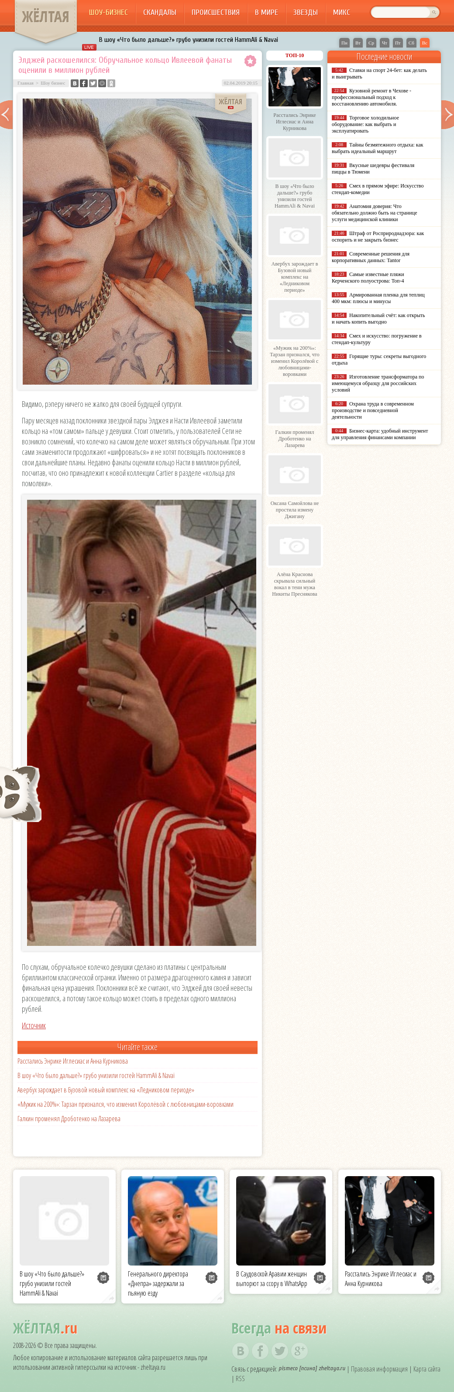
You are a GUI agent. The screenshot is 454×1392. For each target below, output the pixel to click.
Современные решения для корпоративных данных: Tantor (370, 257)
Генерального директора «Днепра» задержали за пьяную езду (158, 1283)
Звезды (305, 12)
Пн (344, 42)
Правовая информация (379, 1369)
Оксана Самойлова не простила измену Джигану (295, 509)
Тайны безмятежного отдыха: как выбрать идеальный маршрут (377, 148)
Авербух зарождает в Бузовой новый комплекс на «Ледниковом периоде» (105, 1090)
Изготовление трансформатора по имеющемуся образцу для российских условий (378, 383)
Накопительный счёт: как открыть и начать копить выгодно (378, 318)
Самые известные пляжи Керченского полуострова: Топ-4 (368, 277)
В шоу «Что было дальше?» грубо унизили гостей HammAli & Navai (188, 40)
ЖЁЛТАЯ (45, 17)
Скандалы (159, 12)
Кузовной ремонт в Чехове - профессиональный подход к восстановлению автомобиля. (371, 97)
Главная (25, 82)
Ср (371, 42)
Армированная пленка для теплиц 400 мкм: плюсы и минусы (378, 298)
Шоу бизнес (53, 82)
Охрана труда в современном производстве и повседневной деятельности (373, 410)
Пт (398, 42)
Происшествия (216, 12)
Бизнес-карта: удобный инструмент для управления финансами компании (380, 434)
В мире (266, 12)
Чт (384, 42)
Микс (341, 12)
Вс (424, 42)
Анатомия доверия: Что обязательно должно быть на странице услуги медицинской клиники (374, 212)
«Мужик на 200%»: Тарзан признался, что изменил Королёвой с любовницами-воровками (125, 1104)
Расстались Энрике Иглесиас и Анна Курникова (72, 1061)
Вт (358, 42)
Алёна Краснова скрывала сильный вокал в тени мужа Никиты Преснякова (294, 584)
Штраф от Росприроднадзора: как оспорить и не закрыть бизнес (378, 236)
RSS (240, 1378)
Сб (411, 42)
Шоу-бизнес (108, 12)
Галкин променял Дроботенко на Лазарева (68, 1118)
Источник (34, 1025)
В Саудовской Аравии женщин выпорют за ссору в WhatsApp (271, 1278)
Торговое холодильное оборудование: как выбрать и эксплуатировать (365, 124)
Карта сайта (426, 1369)
